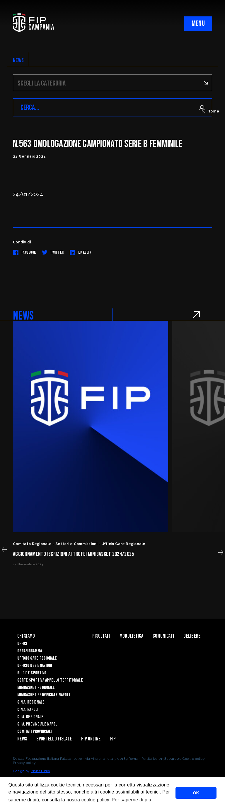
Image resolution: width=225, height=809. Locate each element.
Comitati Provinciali (34, 731)
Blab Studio (40, 771)
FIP (113, 739)
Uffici (22, 643)
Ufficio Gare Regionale (37, 658)
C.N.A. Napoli (27, 709)
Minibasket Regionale (36, 687)
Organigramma (29, 651)
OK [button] (196, 793)
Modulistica (131, 636)
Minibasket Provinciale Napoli (43, 695)
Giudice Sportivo (31, 673)
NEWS (18, 60)
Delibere (191, 636)
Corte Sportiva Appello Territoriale (50, 680)
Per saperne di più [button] (131, 799)
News (22, 739)
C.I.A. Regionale (30, 717)
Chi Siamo (26, 636)
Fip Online (90, 739)
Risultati (101, 636)
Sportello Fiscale (54, 739)
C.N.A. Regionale (31, 702)
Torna (210, 111)
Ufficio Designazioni (34, 665)
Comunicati (163, 636)
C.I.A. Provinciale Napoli (37, 724)
